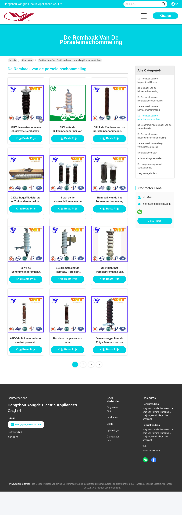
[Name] (163, 4)
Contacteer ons (113, 462)
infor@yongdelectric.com (157, 203)
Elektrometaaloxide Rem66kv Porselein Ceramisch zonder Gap (67, 288)
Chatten (165, 15)
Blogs (110, 447)
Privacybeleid (14, 507)
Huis (12, 60)
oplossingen (113, 453)
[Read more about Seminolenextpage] (91, 388)
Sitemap (26, 507)
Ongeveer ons (112, 432)
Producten (27, 60)
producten (112, 441)
